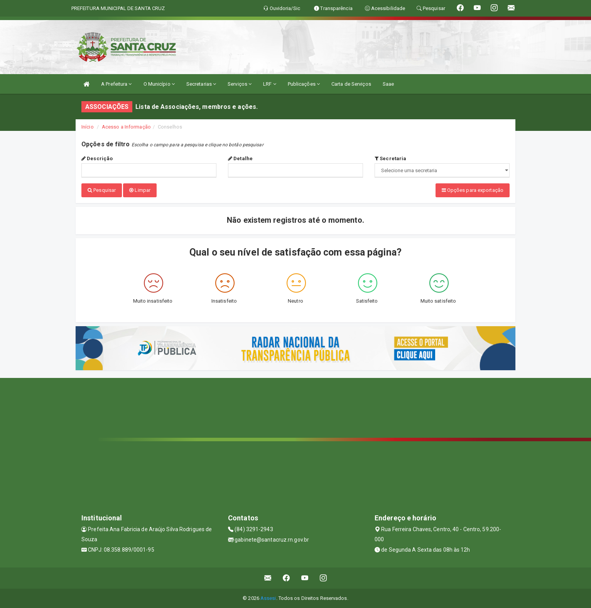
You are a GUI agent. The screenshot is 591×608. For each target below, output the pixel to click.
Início (87, 127)
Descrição (97, 158)
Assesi (268, 598)
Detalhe (240, 158)
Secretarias (201, 84)
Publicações (304, 84)
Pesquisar (102, 190)
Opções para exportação (472, 190)
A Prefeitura (116, 84)
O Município (159, 84)
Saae (388, 84)
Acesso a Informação (126, 127)
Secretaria (390, 158)
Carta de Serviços (351, 84)
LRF (269, 84)
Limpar (139, 190)
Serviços (240, 84)
